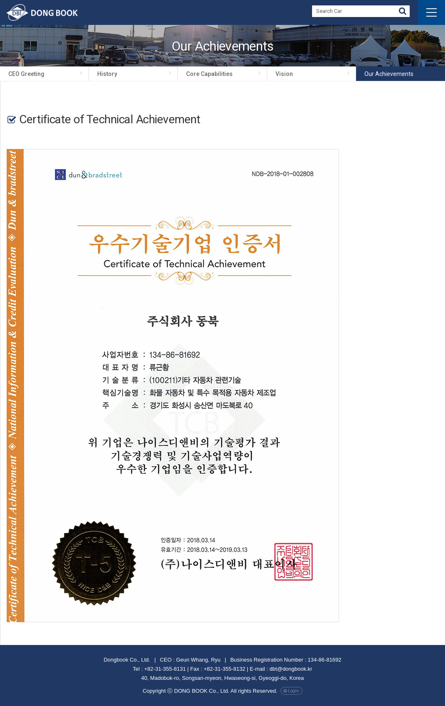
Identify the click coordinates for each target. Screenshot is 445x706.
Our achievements (388, 74)
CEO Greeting (26, 74)
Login (293, 691)
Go (402, 12)
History (107, 74)
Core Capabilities (209, 74)
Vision (284, 74)
